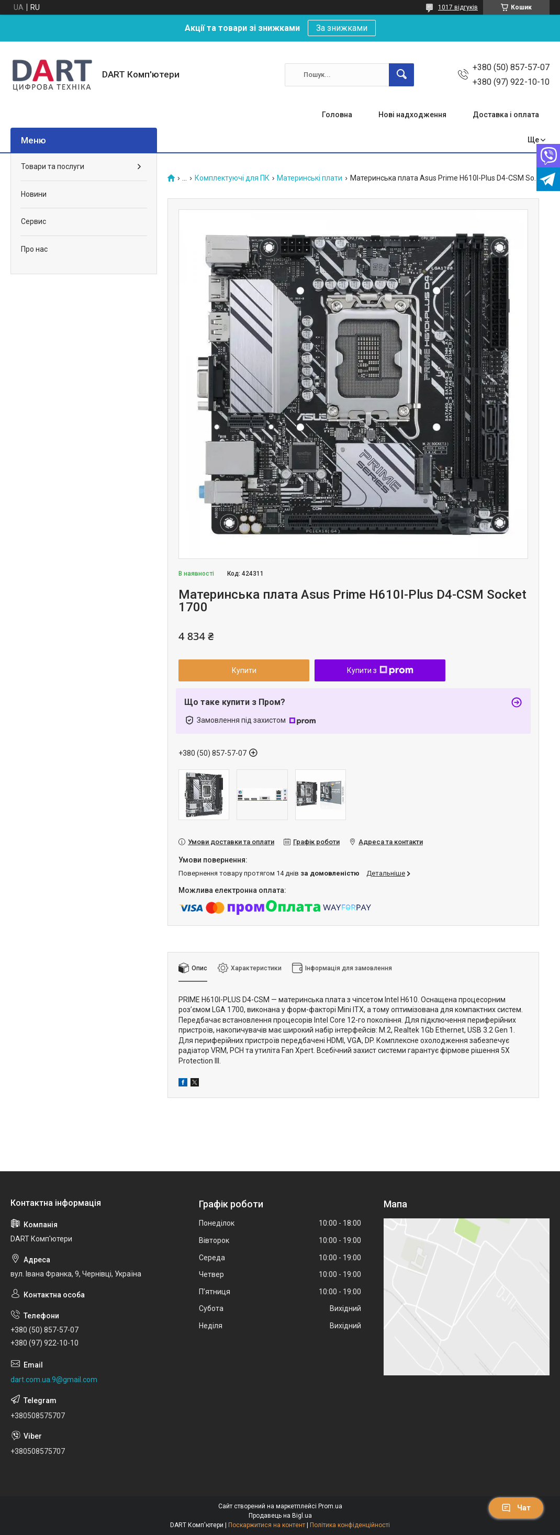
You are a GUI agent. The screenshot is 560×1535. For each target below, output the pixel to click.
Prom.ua (330, 1506)
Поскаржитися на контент (266, 1525)
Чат (516, 1507)
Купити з (380, 670)
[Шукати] (401, 74)
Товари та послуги (52, 166)
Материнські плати (309, 178)
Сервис (33, 221)
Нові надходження (412, 114)
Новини (34, 194)
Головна (337, 114)
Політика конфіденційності (350, 1525)
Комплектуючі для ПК (232, 178)
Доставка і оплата (506, 114)
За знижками (341, 28)
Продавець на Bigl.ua (280, 1515)
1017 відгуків (458, 7)
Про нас (34, 249)
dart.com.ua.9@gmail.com (53, 1379)
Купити (244, 670)
